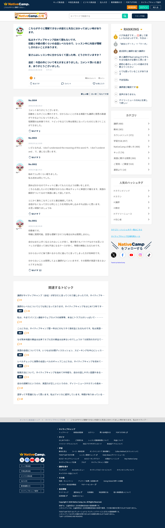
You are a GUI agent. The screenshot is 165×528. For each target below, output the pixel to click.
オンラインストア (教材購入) (100, 451)
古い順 (94, 94)
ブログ (83, 462)
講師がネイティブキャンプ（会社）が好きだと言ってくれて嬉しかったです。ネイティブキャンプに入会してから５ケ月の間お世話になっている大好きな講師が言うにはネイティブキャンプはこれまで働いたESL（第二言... (60, 295)
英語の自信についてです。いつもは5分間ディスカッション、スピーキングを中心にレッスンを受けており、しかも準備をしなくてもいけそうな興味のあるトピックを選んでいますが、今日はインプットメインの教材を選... (60, 350)
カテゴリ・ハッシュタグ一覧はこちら (126, 229)
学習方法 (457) (120, 140)
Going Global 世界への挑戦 (113, 481)
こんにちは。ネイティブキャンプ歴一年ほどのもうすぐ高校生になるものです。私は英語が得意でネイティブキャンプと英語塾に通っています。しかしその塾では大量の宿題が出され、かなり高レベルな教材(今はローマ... (60, 328)
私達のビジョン (78, 496)
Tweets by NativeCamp (118, 262)
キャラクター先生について (68, 473)
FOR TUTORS (131, 2)
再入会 (155, 7)
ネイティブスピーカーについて (101, 470)
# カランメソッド (122, 190)
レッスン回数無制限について (98, 440)
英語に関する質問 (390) (125, 158)
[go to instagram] (37, 460)
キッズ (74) (119, 152)
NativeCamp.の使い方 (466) (127, 146)
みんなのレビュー (78, 470)
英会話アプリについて (115, 444)
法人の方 (103, 2)
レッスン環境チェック (88, 455)
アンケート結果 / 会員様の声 (88, 481)
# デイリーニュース (123, 213)
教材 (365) (118, 129)
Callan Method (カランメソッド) (126, 451)
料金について (118, 440)
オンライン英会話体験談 (67, 484)
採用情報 (63, 496)
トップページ (63, 432)
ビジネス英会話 (89, 2)
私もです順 (103, 94)
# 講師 (116, 202)
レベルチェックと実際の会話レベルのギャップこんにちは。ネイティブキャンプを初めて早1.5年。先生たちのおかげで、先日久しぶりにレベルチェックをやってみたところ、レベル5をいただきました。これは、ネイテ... (60, 361)
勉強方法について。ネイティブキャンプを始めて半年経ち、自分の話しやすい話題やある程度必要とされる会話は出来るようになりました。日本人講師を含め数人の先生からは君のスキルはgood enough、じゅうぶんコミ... (60, 372)
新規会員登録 (78, 432)
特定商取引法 (103, 492)
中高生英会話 (73, 2)
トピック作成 (139, 16)
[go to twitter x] (22, 460)
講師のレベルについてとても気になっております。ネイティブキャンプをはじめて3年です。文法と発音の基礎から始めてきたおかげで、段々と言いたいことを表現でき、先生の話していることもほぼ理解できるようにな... (60, 306)
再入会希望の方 (105, 432)
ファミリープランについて (68, 444)
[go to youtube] (32, 460)
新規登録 (132, 7)
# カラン (118, 196)
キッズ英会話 (58, 2)
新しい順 (84, 94)
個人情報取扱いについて (122, 492)
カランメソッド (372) (124, 135)
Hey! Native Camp (131, 459)
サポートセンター (88, 484)
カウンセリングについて (125, 470)
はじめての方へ (64, 440)
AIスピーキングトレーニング (69, 459)
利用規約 (90, 492)
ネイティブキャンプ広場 (67, 462)
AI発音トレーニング (112, 459)
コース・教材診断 (78, 451)
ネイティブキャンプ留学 (151, 2)
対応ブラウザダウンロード (92, 444)
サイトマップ (63, 492)
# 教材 (116, 207)
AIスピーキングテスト (92, 459)
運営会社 (78, 492)
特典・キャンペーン (66, 481)
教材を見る (63, 451)
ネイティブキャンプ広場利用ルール (125, 236)
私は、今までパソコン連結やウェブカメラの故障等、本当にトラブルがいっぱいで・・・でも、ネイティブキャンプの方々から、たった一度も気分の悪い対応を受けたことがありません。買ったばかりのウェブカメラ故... (60, 317)
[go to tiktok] (42, 460)
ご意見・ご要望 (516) (124, 163)
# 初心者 (118, 219)
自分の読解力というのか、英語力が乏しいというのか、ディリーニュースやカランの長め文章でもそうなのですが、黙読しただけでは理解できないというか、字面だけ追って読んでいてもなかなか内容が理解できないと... (60, 383)
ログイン (144, 7)
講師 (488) (118, 123)
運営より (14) (120, 169)
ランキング (63, 470)
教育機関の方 (116, 2)
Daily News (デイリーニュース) (114, 455)
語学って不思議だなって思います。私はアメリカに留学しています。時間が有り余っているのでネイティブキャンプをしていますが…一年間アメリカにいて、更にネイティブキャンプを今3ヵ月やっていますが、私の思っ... (60, 394)
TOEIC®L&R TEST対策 (66, 455)
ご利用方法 (79, 440)
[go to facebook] (27, 460)
